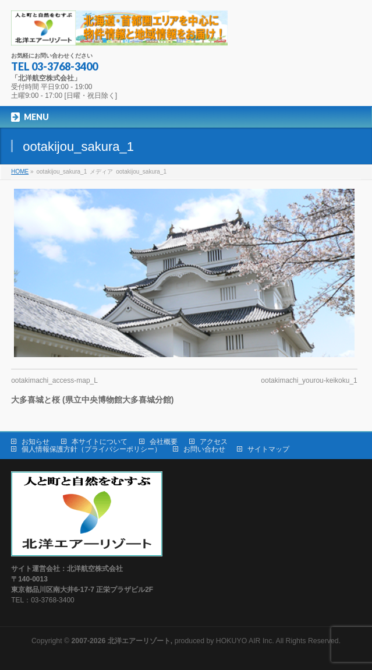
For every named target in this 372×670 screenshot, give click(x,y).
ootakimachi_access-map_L (54, 380)
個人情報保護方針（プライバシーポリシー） (91, 449)
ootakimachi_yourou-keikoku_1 (309, 380)
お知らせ (35, 442)
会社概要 (164, 442)
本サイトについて (99, 442)
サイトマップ (268, 449)
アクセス (214, 442)
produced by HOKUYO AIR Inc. (173, 641)
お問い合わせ (204, 449)
